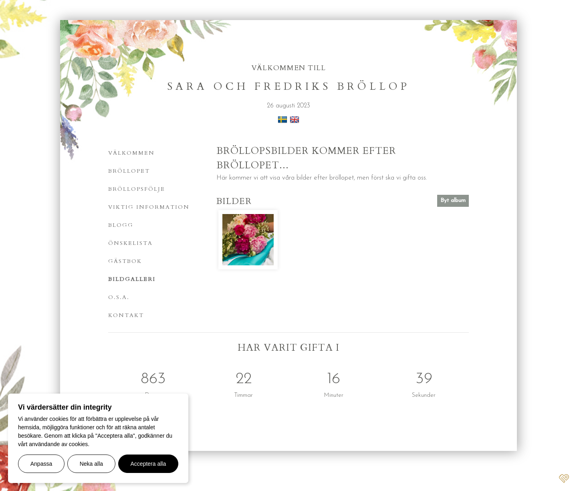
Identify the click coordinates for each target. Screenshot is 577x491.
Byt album (453, 201)
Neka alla (91, 464)
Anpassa (41, 464)
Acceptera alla (148, 464)
